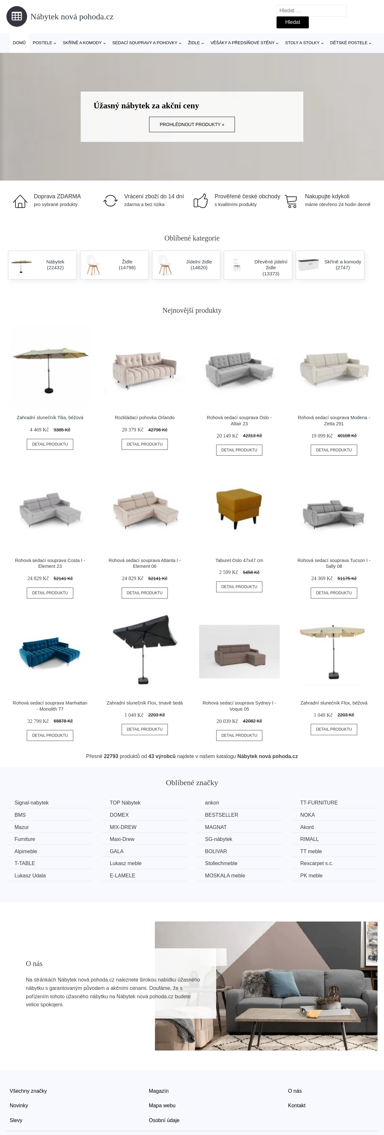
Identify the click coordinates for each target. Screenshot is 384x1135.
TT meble (311, 851)
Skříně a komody (82, 42)
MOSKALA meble (225, 875)
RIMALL (309, 839)
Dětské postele (349, 42)
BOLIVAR (216, 851)
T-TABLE (25, 863)
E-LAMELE (122, 875)
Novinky (19, 1105)
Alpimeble (26, 851)
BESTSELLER (221, 815)
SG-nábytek (218, 839)
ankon (212, 802)
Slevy (16, 1120)
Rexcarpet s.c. (316, 863)
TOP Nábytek (125, 802)
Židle (194, 42)
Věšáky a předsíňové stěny (242, 42)
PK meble (311, 875)
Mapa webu (162, 1105)
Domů (19, 42)
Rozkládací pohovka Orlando (145, 417)
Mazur (22, 827)
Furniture (25, 839)
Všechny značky (28, 1091)
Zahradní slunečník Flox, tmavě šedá (144, 703)
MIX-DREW (123, 827)
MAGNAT (216, 827)
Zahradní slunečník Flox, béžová (334, 703)
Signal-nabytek (32, 802)
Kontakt (297, 1105)
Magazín (158, 1091)
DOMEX (119, 815)
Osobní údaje (164, 1120)
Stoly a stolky (302, 42)
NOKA (307, 815)
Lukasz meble (126, 863)
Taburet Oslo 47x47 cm (239, 560)
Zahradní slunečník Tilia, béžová (50, 417)
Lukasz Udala (30, 875)
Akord (307, 827)
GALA (117, 851)
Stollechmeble (221, 863)
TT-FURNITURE (319, 802)
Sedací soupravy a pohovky (144, 42)
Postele (42, 42)
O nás (295, 1091)
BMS (20, 815)
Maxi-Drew (122, 839)
